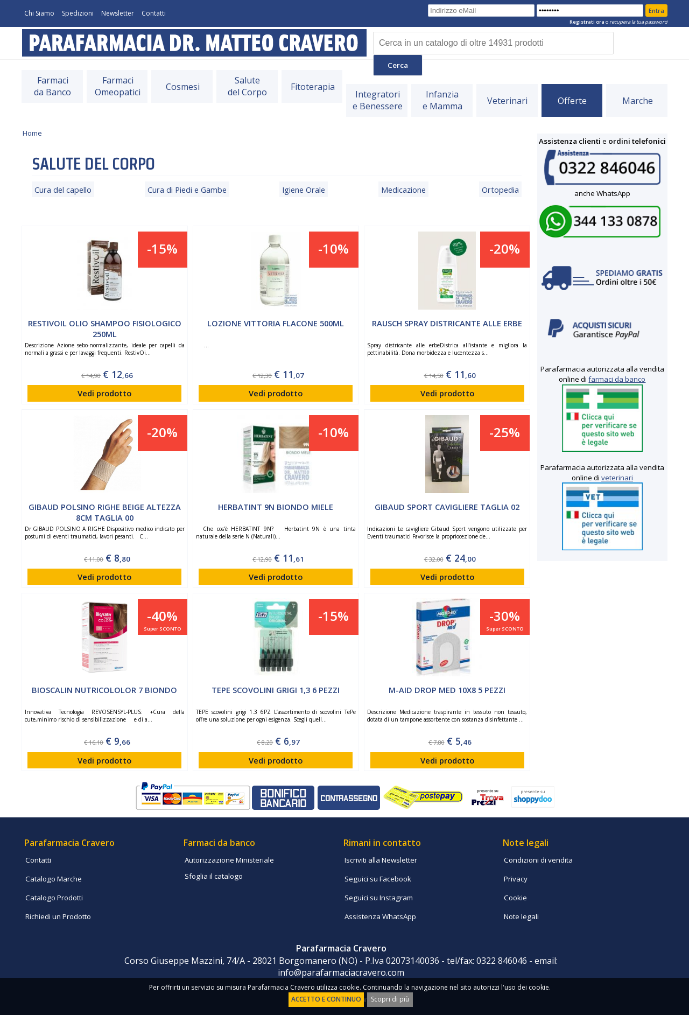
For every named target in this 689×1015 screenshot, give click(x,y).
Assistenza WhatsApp (380, 916)
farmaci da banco (616, 379)
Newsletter (117, 13)
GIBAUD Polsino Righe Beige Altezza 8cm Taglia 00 (105, 512)
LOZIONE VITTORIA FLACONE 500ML (275, 323)
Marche (637, 101)
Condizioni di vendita (538, 860)
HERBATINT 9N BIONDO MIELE (275, 506)
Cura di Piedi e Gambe (187, 189)
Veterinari (507, 101)
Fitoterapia (313, 87)
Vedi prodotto (104, 393)
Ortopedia (500, 189)
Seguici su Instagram (378, 897)
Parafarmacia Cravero (69, 843)
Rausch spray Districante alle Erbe (447, 323)
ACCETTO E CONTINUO (326, 999)
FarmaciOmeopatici (117, 86)
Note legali (521, 916)
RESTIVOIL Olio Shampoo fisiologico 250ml (104, 329)
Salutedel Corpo (247, 86)
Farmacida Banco (52, 86)
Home (32, 133)
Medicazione (403, 189)
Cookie (515, 897)
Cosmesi (183, 87)
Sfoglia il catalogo (214, 876)
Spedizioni (78, 13)
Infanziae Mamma (442, 100)
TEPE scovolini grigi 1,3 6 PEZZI (276, 689)
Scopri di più (390, 999)
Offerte (572, 101)
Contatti (154, 13)
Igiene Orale (303, 189)
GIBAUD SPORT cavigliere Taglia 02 (447, 506)
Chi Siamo (39, 13)
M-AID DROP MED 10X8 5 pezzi (447, 689)
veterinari (617, 477)
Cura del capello (63, 189)
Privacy (516, 879)
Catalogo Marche (53, 879)
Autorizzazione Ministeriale (229, 860)
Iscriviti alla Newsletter (380, 860)
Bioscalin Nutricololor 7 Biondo (104, 689)
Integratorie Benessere (378, 100)
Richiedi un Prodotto (58, 916)
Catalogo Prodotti (54, 897)
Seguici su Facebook (377, 879)
